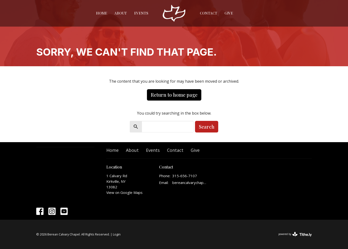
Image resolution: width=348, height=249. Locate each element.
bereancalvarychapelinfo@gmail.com (189, 182)
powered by (295, 234)
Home (101, 13)
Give (229, 13)
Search (206, 126)
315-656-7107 (184, 175)
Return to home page (174, 94)
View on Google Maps (124, 192)
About (120, 13)
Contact (208, 13)
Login (117, 234)
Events (141, 13)
